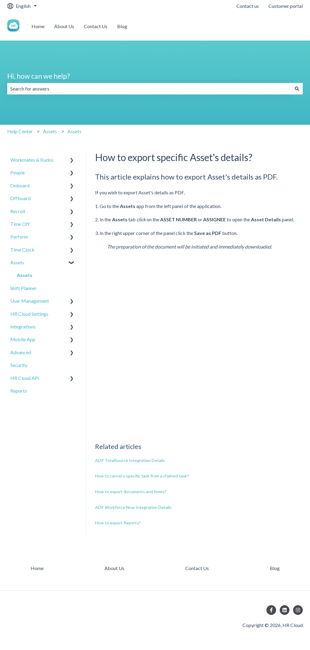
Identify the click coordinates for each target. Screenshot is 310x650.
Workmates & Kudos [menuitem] (32, 160)
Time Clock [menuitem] (22, 249)
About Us (64, 26)
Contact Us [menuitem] (197, 568)
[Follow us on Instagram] (298, 610)
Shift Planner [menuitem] (23, 288)
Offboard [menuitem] (20, 198)
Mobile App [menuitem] (22, 339)
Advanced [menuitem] (20, 352)
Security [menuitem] (18, 365)
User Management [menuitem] (29, 301)
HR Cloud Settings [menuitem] (29, 314)
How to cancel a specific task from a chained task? (142, 475)
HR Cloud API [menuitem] (24, 378)
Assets (50, 131)
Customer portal (286, 6)
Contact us (247, 6)
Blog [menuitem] (275, 568)
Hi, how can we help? (38, 76)
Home (38, 26)
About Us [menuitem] (114, 568)
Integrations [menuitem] (23, 326)
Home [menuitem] (37, 568)
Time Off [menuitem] (20, 224)
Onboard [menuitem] (19, 185)
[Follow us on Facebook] (271, 610)
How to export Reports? (118, 522)
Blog (122, 26)
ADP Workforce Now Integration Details (133, 507)
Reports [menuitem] (18, 391)
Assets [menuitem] (17, 262)
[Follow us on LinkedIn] (284, 610)
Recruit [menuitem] (17, 211)
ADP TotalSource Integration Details (130, 460)
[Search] (297, 88)
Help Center (20, 131)
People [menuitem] (17, 172)
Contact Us (95, 26)
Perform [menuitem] (19, 236)
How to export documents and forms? (131, 491)
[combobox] (149, 88)
